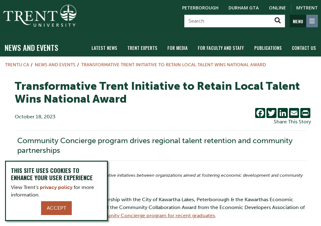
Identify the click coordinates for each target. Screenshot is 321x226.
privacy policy (56, 187)
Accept (56, 208)
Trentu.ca (17, 64)
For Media (177, 48)
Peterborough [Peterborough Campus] (200, 8)
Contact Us (304, 48)
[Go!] (277, 21)
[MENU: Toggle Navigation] (304, 21)
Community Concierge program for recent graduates (153, 215)
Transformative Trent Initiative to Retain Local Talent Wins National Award (173, 64)
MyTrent (307, 8)
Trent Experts (142, 48)
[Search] (227, 21)
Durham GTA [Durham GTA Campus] (244, 8)
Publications (268, 48)
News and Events (31, 47)
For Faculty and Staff (221, 48)
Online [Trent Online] (277, 8)
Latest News (104, 48)
